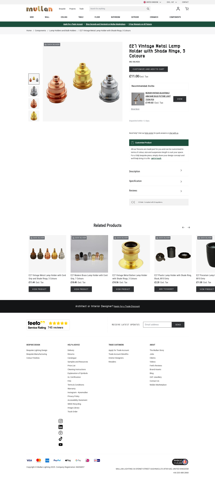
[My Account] (178, 9)
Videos (152, 362)
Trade (81, 9)
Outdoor (135, 17)
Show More (135, 109)
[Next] (189, 227)
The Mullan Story (157, 350)
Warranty (72, 389)
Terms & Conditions (76, 385)
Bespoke (62, 9)
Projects (72, 9)
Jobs (152, 354)
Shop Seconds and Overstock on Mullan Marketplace (105, 24)
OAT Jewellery (156, 377)
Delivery (71, 350)
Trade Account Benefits (118, 354)
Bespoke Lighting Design (36, 350)
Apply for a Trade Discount (127, 306)
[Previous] (184, 227)
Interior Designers (116, 358)
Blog (152, 373)
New (32, 17)
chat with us (173, 133)
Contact (185, 2)
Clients (152, 358)
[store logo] (39, 8)
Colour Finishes (32, 358)
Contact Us (154, 381)
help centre (149, 133)
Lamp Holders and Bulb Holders (62, 30)
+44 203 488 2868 (181, 473)
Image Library (73, 408)
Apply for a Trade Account (73, 24)
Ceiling (64, 17)
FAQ (69, 381)
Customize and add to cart (148, 69)
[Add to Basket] (165, 289)
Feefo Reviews (156, 366)
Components (175, 17)
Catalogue (72, 358)
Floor (97, 17)
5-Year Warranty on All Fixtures (140, 24)
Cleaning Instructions (77, 369)
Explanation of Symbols (78, 373)
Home (29, 30)
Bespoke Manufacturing (36, 354)
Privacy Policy (73, 396)
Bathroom (115, 17)
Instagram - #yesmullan (78, 392)
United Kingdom (152, 2)
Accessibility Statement (77, 400)
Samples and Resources (78, 362)
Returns (71, 354)
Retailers (112, 362)
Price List (71, 366)
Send (178, 325)
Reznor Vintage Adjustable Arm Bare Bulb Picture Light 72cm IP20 (158, 96)
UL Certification (74, 377)
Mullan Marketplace (158, 385)
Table (80, 17)
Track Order (72, 412)
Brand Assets (155, 369)
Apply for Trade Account (119, 350)
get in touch (156, 158)
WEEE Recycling (74, 404)
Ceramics (154, 17)
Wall (47, 17)
